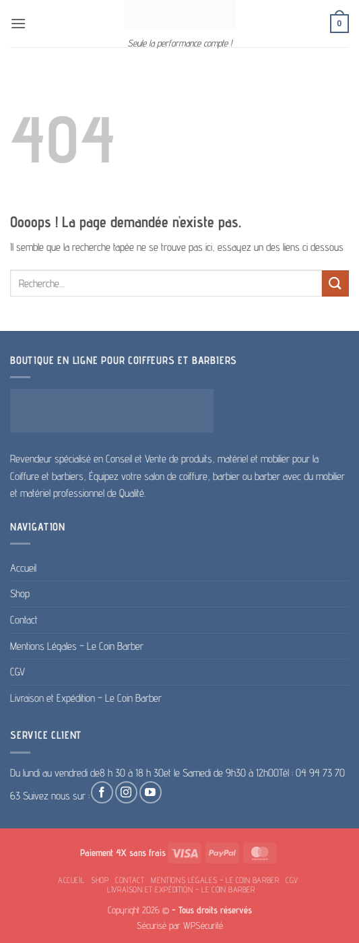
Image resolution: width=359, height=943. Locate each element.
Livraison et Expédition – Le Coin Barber (86, 698)
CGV (17, 671)
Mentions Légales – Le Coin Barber (76, 646)
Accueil (23, 567)
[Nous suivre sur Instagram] (126, 792)
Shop (20, 593)
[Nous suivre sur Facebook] (102, 792)
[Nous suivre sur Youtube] (150, 792)
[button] (18, 23)
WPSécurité (203, 925)
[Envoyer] (335, 283)
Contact (24, 619)
